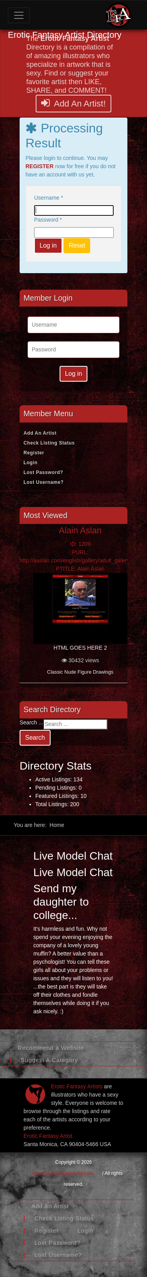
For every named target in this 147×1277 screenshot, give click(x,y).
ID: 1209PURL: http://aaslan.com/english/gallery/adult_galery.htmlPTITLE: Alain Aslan (80, 556)
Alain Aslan (80, 530)
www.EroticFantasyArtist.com (62, 1173)
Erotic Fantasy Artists (76, 1086)
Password (48, 220)
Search (35, 737)
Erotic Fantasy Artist (48, 1136)
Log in (48, 245)
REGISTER (39, 166)
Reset (77, 245)
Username (48, 198)
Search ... (31, 722)
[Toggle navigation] (19, 15)
